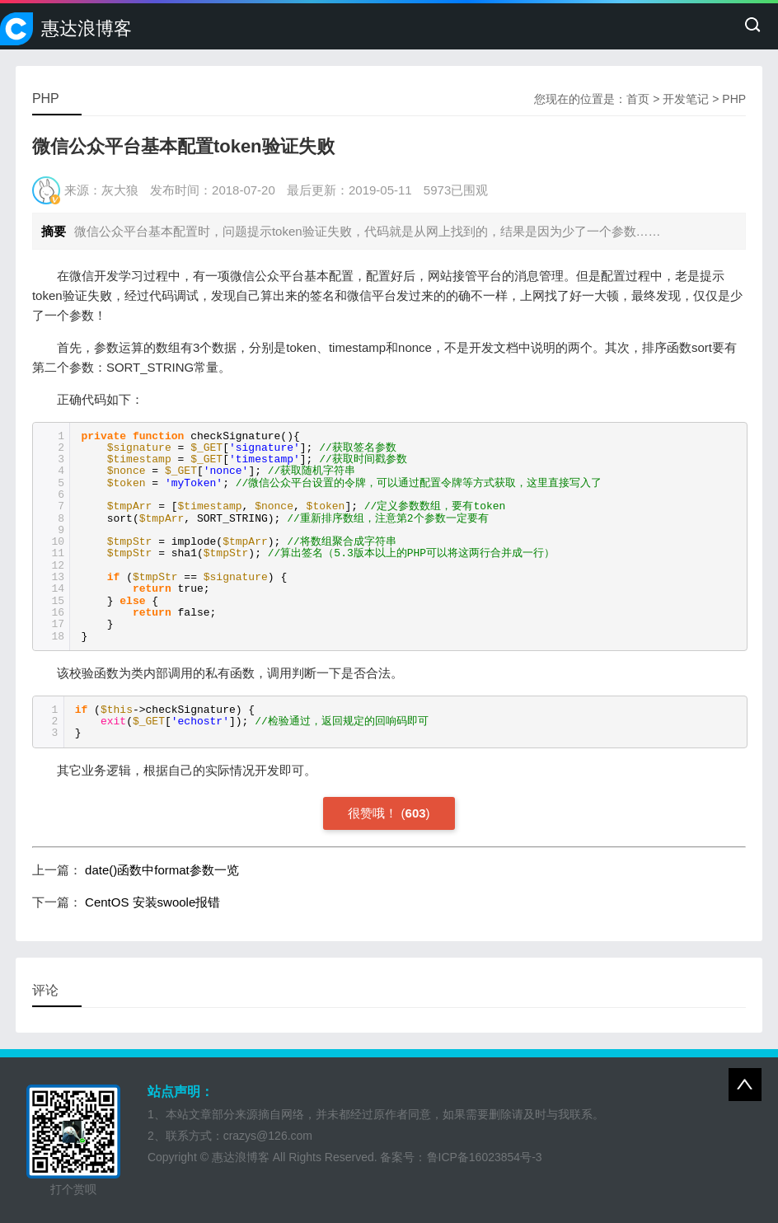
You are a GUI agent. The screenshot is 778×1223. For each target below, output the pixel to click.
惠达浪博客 (86, 28)
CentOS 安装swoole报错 (152, 902)
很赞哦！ (372, 813)
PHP (734, 98)
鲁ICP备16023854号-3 (484, 1157)
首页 (637, 98)
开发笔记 (686, 98)
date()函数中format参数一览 (162, 870)
